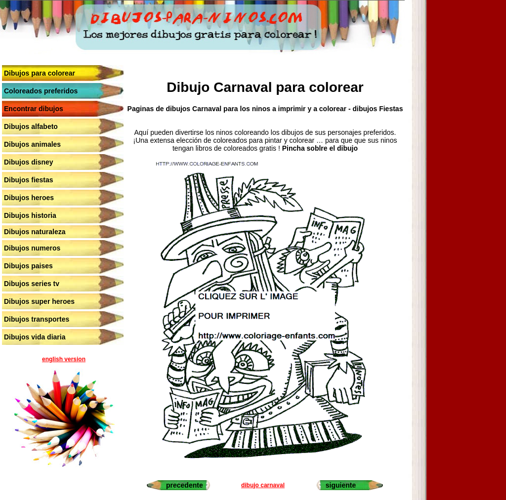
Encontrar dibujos (33, 109)
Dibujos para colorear (39, 73)
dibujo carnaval (263, 485)
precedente (184, 485)
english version (63, 359)
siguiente (341, 485)
